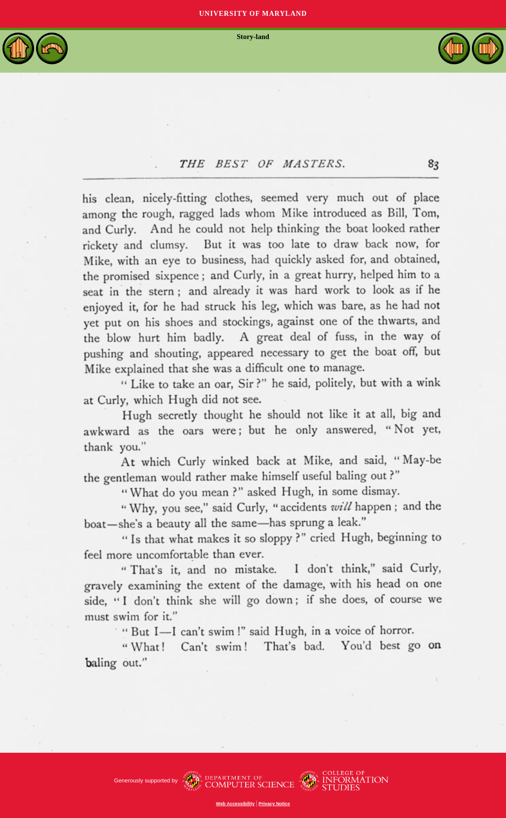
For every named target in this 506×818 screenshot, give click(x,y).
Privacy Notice (274, 803)
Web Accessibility (235, 803)
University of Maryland (253, 13)
